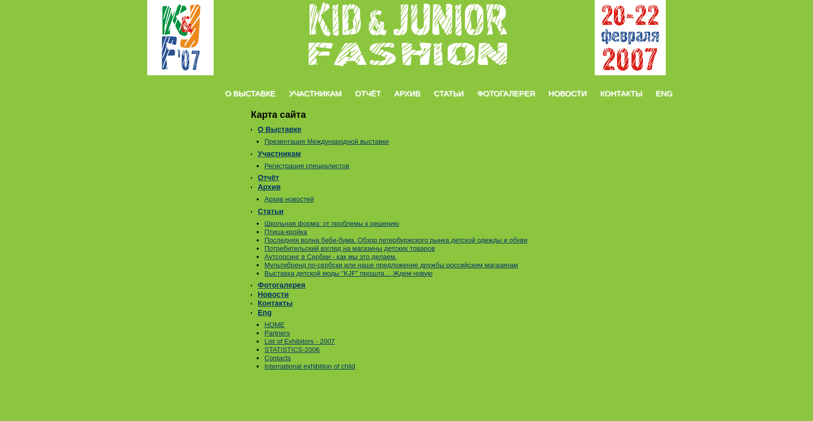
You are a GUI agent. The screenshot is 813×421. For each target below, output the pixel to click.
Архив (407, 93)
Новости (568, 93)
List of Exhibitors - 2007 (299, 341)
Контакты (621, 93)
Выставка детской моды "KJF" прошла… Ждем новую (348, 273)
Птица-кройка (285, 232)
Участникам (315, 93)
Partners (277, 333)
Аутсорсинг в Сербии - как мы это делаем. (330, 257)
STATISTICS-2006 (291, 350)
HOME (274, 325)
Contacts (277, 358)
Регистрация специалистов (306, 166)
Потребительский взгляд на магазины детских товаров (349, 248)
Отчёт (368, 93)
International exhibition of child (309, 366)
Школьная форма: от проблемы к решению (331, 223)
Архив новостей (289, 199)
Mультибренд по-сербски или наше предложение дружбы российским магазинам (391, 265)
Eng (663, 93)
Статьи (449, 93)
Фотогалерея (506, 93)
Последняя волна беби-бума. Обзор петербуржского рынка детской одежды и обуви (395, 240)
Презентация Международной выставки (326, 141)
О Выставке (250, 93)
